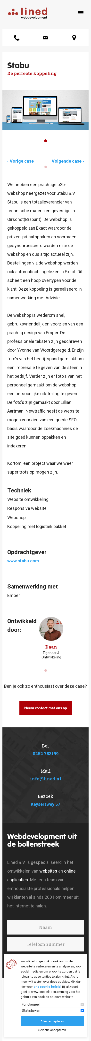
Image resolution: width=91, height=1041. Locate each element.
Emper (13, 595)
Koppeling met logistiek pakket (36, 526)
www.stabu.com (23, 560)
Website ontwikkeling (28, 499)
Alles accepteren (52, 1021)
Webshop (16, 517)
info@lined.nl (45, 779)
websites (48, 871)
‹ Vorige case (20, 161)
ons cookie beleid (47, 986)
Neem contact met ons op (45, 708)
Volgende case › (68, 161)
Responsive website (27, 508)
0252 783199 (45, 753)
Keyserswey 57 (45, 804)
